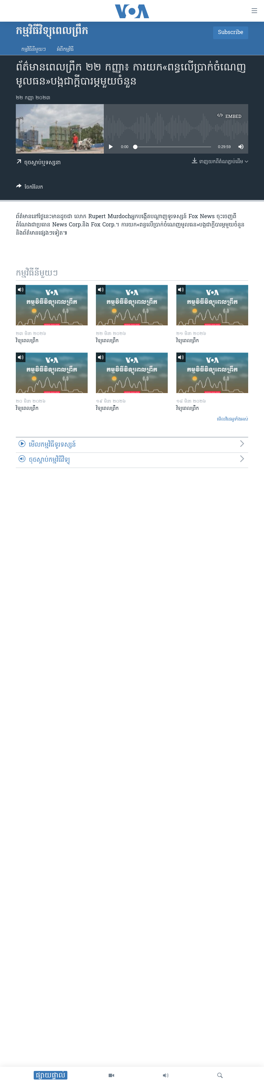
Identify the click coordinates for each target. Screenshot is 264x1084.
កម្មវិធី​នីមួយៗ (33, 49)
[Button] (29, 188)
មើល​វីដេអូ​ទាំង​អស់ (232, 419)
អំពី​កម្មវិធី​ (65, 49)
